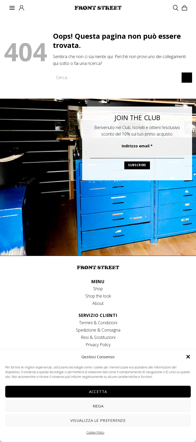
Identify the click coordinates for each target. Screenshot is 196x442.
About (98, 303)
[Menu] (12, 7)
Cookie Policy (95, 432)
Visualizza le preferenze (98, 420)
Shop (98, 289)
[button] (188, 356)
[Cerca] (175, 7)
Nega (98, 406)
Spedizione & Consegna (98, 330)
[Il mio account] (21, 8)
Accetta (98, 391)
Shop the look (98, 296)
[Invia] (187, 77)
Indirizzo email (137, 145)
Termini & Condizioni (98, 323)
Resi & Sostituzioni (98, 337)
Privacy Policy (98, 345)
